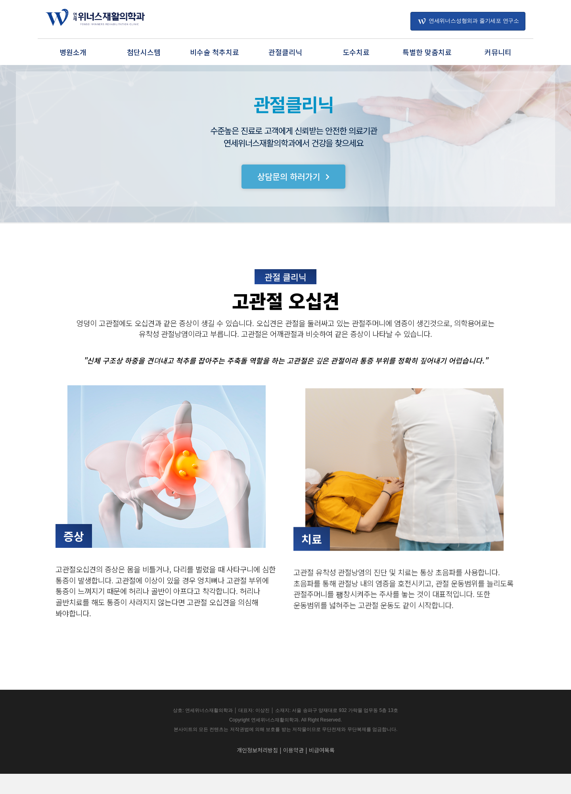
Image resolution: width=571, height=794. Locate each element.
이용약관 (293, 770)
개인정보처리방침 (257, 770)
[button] (293, 178)
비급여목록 (322, 770)
